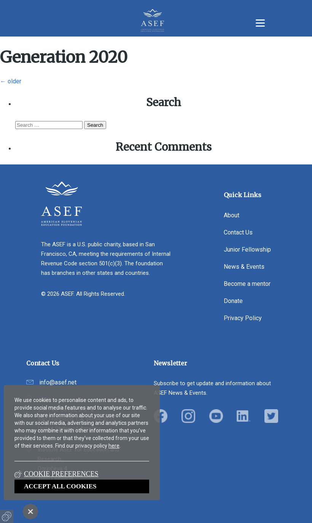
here (113, 446)
